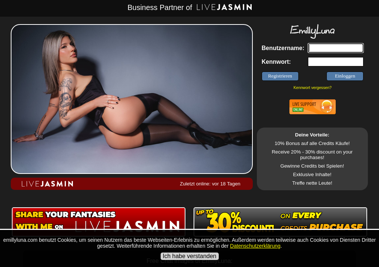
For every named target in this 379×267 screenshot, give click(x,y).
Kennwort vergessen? (313, 87)
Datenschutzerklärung (255, 246)
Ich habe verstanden (190, 256)
